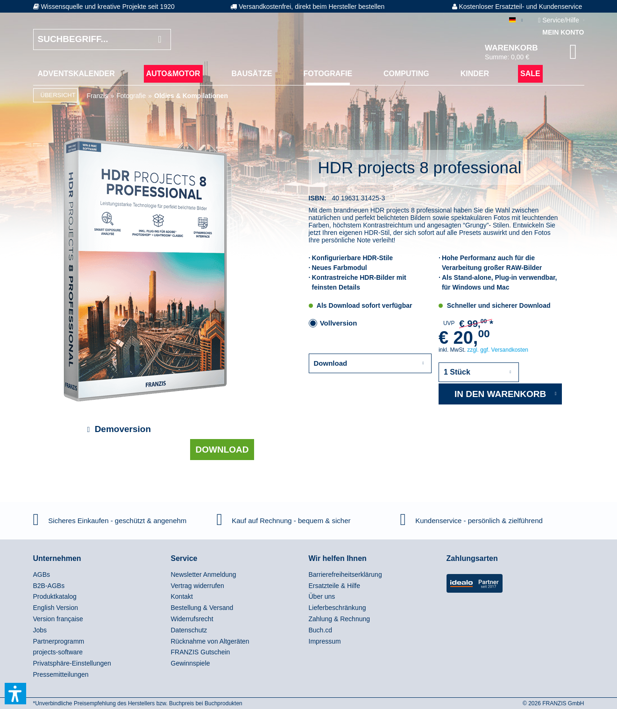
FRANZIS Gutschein (200, 652)
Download (222, 449)
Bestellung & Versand (202, 607)
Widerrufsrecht (192, 619)
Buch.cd (321, 630)
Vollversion (338, 323)
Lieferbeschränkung (337, 607)
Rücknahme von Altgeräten (210, 641)
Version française (58, 619)
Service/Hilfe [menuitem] (559, 20)
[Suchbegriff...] (102, 39)
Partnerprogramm (59, 641)
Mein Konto (563, 32)
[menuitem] (76, 74)
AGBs (41, 574)
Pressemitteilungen (61, 674)
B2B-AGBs (49, 585)
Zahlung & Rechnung (339, 619)
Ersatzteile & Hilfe (334, 585)
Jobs (40, 630)
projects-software (58, 652)
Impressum (325, 641)
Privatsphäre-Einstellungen (72, 663)
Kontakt (182, 596)
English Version (55, 607)
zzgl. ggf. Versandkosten (497, 350)
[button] (15, 693)
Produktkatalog (55, 596)
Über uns (322, 596)
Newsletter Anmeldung (203, 574)
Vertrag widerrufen (197, 585)
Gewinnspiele (190, 663)
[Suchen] (159, 39)
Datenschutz (189, 630)
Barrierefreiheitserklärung (345, 574)
